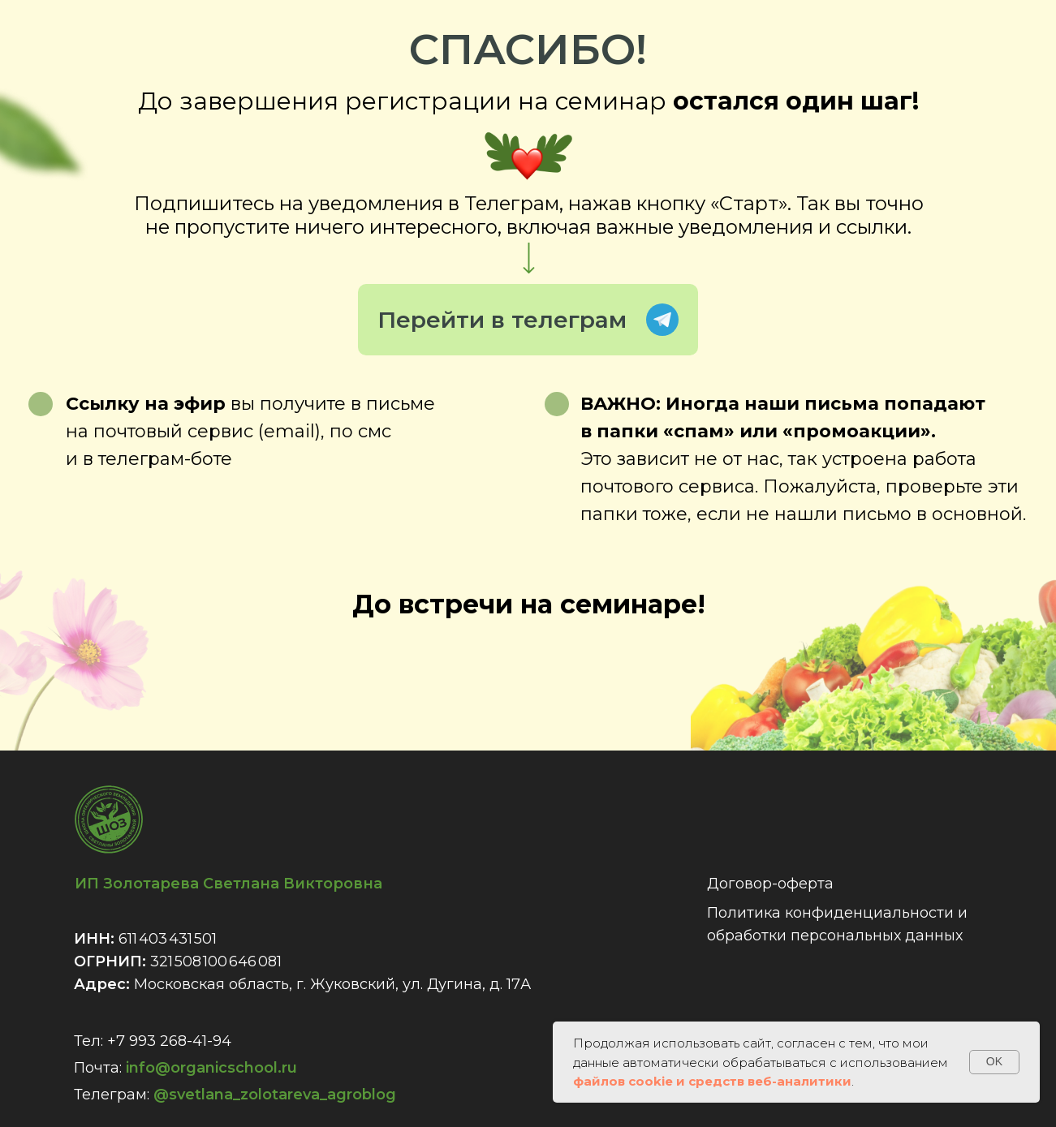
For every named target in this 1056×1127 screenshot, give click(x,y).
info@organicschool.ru (211, 1068)
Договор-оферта (770, 884)
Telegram (662, 319)
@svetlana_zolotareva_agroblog (274, 1094)
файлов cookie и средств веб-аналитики (712, 1081)
